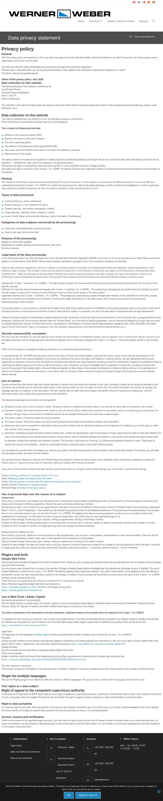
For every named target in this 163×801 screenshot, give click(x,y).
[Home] (131, 36)
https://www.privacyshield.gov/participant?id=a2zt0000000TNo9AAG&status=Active (43, 659)
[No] (159, 791)
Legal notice (16, 745)
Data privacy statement (145, 36)
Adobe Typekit (42, 634)
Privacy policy (88, 795)
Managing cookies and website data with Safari (30, 478)
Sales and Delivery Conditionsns (25, 751)
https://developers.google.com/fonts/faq (21, 587)
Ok (68, 795)
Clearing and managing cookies (32, 484)
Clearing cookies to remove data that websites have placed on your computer (45, 481)
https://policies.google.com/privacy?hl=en (22, 590)
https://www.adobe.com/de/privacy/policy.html (24, 625)
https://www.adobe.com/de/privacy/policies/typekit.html (98, 644)
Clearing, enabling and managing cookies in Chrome (34, 475)
